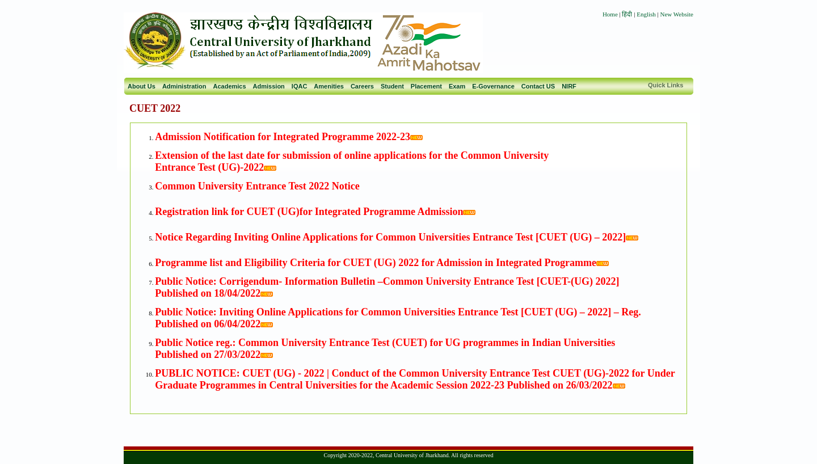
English (646, 14)
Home (610, 14)
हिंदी (628, 14)
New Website (676, 14)
